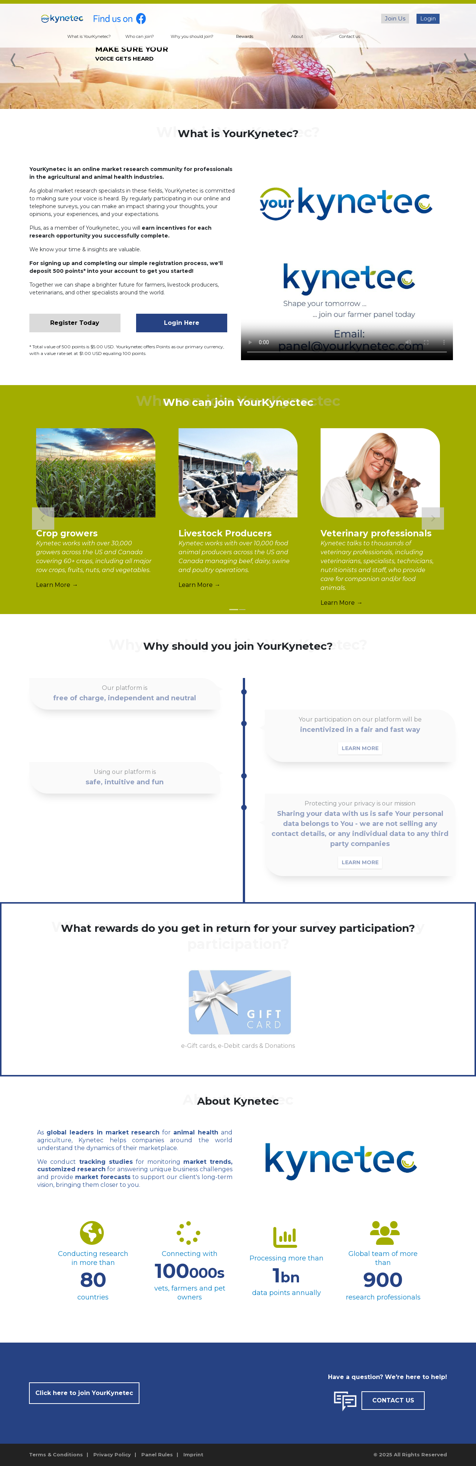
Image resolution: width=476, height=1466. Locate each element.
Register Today (74, 322)
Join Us (395, 18)
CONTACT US (393, 1400)
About (297, 36)
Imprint (193, 1454)
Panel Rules (157, 1454)
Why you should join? (192, 36)
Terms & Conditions (56, 1454)
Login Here (181, 322)
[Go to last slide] (43, 518)
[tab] (233, 609)
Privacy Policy (112, 1454)
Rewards (244, 36)
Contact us (349, 36)
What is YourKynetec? (89, 36)
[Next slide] (433, 518)
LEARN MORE (368, 748)
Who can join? (139, 36)
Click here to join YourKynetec (84, 1392)
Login (428, 18)
